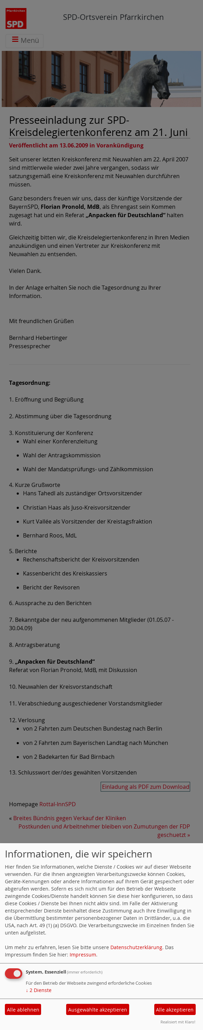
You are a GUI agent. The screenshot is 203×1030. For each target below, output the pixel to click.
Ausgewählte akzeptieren (97, 1009)
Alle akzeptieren (175, 1009)
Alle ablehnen (23, 1009)
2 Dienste (39, 990)
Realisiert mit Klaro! (178, 1021)
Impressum (83, 954)
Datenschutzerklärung (136, 947)
